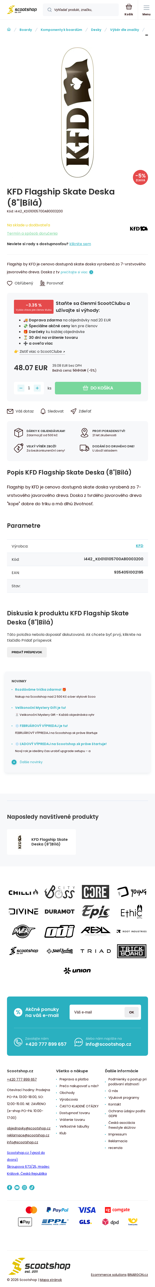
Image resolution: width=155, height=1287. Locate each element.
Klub (63, 1133)
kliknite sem (80, 244)
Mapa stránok (51, 1279)
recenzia (115, 1147)
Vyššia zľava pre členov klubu (34, 310)
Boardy (26, 29)
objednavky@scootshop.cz (29, 1128)
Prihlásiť (132, 1012)
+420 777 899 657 (46, 1044)
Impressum (117, 1134)
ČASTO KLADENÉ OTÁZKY (79, 1106)
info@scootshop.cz (108, 1044)
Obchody (67, 1092)
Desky (96, 29)
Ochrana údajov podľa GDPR (126, 1113)
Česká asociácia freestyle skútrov (122, 1125)
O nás (113, 1091)
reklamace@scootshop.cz (28, 1135)
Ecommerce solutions (109, 1274)
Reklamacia (117, 1141)
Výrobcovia (69, 1099)
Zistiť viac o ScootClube (41, 351)
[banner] (21, 10)
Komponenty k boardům (61, 29)
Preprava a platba (74, 1079)
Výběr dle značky (124, 29)
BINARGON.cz (138, 1274)
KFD (151, 29)
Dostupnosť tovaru (75, 1113)
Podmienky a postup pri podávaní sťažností (127, 1081)
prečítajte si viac (74, 272)
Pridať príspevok (27, 652)
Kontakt (114, 1104)
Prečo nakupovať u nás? (79, 1086)
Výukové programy (123, 1097)
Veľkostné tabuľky (74, 1126)
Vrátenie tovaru (72, 1119)
